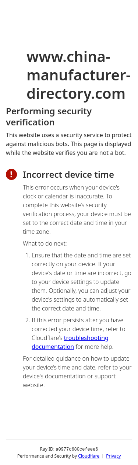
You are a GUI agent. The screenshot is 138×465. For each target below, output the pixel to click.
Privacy (113, 455)
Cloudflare (88, 455)
